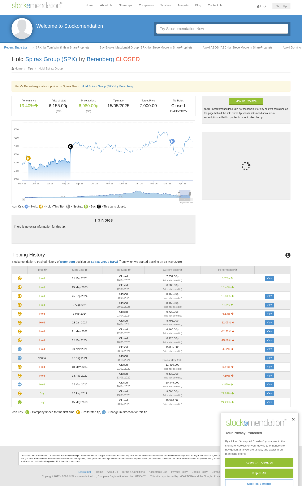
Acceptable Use (158, 471)
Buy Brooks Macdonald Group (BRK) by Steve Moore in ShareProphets (149, 47)
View (269, 278)
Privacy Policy (179, 471)
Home (89, 5)
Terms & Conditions (133, 471)
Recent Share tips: (16, 47)
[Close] (293, 436)
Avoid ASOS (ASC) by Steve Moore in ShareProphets (240, 47)
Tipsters (165, 5)
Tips (30, 68)
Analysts (183, 5)
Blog (198, 5)
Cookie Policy (200, 471)
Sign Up (281, 6)
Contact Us (215, 5)
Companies (146, 5)
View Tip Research (246, 101)
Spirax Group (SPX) (51, 59)
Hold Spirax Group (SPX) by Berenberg (107, 86)
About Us (106, 5)
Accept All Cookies (259, 479)
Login (262, 6)
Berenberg (100, 59)
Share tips (125, 5)
